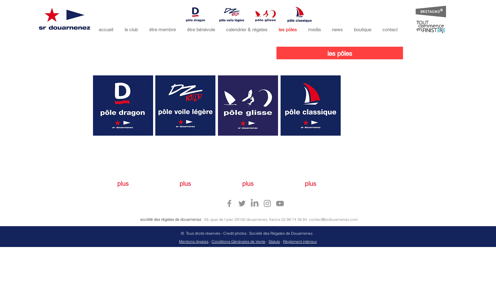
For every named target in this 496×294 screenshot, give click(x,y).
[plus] (123, 183)
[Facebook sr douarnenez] (229, 203)
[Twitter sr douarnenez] (242, 203)
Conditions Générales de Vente (238, 241)
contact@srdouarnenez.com (333, 219)
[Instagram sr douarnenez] (267, 203)
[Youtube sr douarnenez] (280, 203)
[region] (123, 105)
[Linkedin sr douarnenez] (254, 203)
